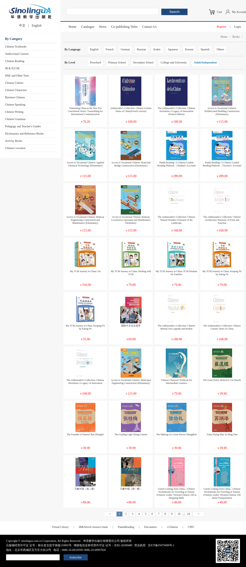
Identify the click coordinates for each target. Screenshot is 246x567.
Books (236, 36)
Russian (141, 49)
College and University (174, 62)
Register (221, 26)
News (102, 26)
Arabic (157, 49)
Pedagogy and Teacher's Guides (23, 126)
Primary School (117, 62)
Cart (219, 11)
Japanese (173, 49)
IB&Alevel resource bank (93, 527)
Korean (189, 49)
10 (179, 513)
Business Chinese (15, 97)
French (110, 49)
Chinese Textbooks (15, 46)
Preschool (95, 62)
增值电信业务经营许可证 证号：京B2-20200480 (103, 545)
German (125, 49)
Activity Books (13, 140)
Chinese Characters (16, 90)
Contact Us (149, 26)
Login (237, 26)
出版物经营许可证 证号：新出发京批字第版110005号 (39, 545)
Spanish (205, 49)
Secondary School (143, 62)
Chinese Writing (14, 111)
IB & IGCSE (12, 68)
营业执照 (140, 545)
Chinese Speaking (15, 104)
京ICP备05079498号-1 (161, 545)
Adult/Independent (205, 62)
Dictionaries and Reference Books (24, 133)
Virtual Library (60, 527)
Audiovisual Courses (17, 53)
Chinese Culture (14, 82)
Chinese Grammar (15, 119)
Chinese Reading (14, 61)
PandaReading (126, 527)
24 (188, 513)
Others (220, 49)
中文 (22, 25)
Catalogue (87, 26)
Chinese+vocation (15, 148)
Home (72, 26)
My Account (239, 11)
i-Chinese (172, 527)
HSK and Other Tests (17, 75)
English (37, 25)
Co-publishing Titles (124, 26)
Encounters (150, 527)
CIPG (191, 527)
